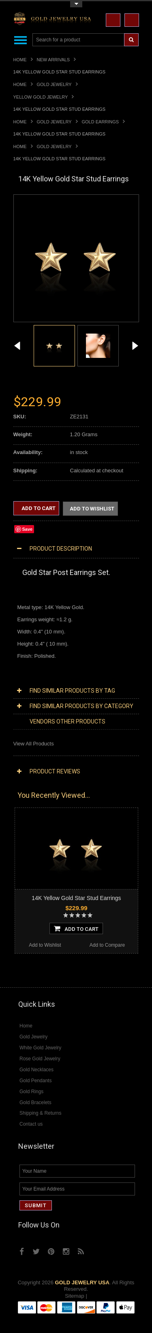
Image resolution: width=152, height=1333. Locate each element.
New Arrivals (53, 59)
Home (20, 59)
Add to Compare (107, 946)
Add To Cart (76, 929)
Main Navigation (20, 40)
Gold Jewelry (54, 84)
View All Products (33, 744)
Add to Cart (38, 508)
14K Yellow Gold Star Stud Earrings (76, 899)
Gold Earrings (100, 121)
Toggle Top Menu (76, 4)
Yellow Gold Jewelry (40, 97)
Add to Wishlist (92, 509)
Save (27, 530)
